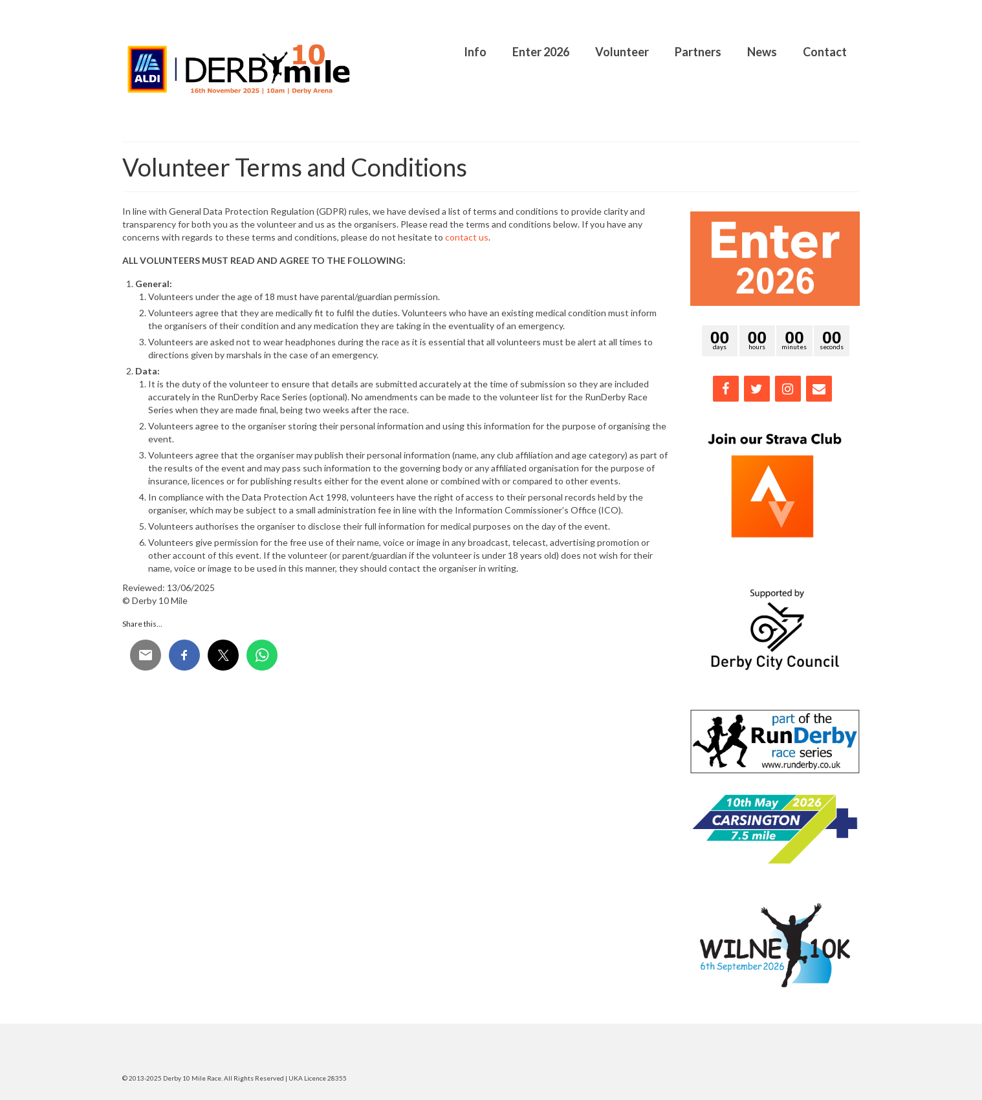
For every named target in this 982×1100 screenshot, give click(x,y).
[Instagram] (788, 389)
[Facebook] (726, 389)
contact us (466, 237)
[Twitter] (757, 389)
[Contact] (819, 389)
